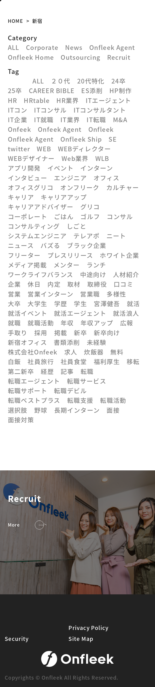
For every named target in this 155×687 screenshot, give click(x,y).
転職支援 (80, 400)
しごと (76, 226)
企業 (14, 283)
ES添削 (92, 90)
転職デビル (70, 390)
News (74, 47)
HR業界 (67, 100)
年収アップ (97, 322)
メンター (66, 264)
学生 (80, 303)
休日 (34, 283)
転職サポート (27, 390)
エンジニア (70, 177)
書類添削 (67, 342)
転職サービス (86, 380)
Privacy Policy (88, 628)
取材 (74, 283)
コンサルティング (34, 226)
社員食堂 (74, 361)
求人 (70, 351)
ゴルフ (90, 216)
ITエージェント (108, 100)
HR (12, 100)
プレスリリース (70, 255)
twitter (19, 148)
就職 (14, 322)
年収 (67, 322)
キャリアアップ (64, 196)
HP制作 (120, 90)
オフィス (106, 177)
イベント (60, 167)
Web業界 (75, 158)
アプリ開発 (24, 167)
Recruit (119, 57)
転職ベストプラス (34, 400)
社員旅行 (41, 361)
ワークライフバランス (40, 274)
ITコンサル (50, 109)
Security (17, 638)
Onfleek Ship (81, 138)
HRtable (37, 100)
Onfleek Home (31, 57)
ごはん (64, 216)
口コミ (123, 283)
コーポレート (27, 216)
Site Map (80, 638)
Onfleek (101, 129)
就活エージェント (80, 313)
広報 (126, 322)
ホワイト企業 (119, 255)
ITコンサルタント (100, 109)
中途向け (93, 274)
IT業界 (70, 119)
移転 (133, 361)
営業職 (90, 293)
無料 (116, 351)
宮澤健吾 (107, 303)
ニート (116, 235)
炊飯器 (94, 351)
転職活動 (113, 400)
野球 (40, 409)
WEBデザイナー (31, 158)
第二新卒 (21, 371)
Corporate (42, 47)
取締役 (97, 283)
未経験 (96, 342)
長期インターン (77, 409)
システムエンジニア (37, 235)
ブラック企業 (86, 245)
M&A (120, 119)
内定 (54, 283)
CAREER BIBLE (52, 90)
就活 (133, 303)
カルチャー (122, 187)
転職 (87, 371)
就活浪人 (126, 313)
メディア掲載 (27, 264)
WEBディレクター (84, 148)
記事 (67, 371)
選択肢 (18, 409)
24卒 (118, 80)
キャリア (21, 196)
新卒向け (107, 332)
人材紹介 (126, 274)
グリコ (90, 206)
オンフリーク (79, 187)
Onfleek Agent (112, 47)
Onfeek (19, 129)
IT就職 (44, 119)
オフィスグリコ (31, 187)
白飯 (14, 361)
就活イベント (27, 313)
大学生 (37, 303)
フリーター (24, 255)
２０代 (60, 80)
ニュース (21, 245)
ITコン (18, 109)
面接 (113, 409)
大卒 (14, 303)
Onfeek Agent (60, 129)
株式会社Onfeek (32, 351)
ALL (13, 47)
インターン (96, 167)
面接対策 (21, 419)
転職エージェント (34, 380)
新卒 (80, 332)
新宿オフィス (27, 342)
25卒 (15, 90)
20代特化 (91, 80)
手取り (18, 332)
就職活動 (41, 322)
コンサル (120, 216)
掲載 (60, 332)
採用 (40, 332)
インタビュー (27, 177)
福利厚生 (107, 361)
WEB (44, 148)
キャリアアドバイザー (41, 206)
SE (112, 138)
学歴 (60, 303)
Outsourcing (80, 57)
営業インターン (50, 293)
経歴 (47, 371)
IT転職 (96, 119)
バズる (50, 245)
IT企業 (18, 119)
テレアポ (86, 235)
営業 (14, 293)
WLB (102, 158)
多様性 (116, 293)
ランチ (96, 264)
